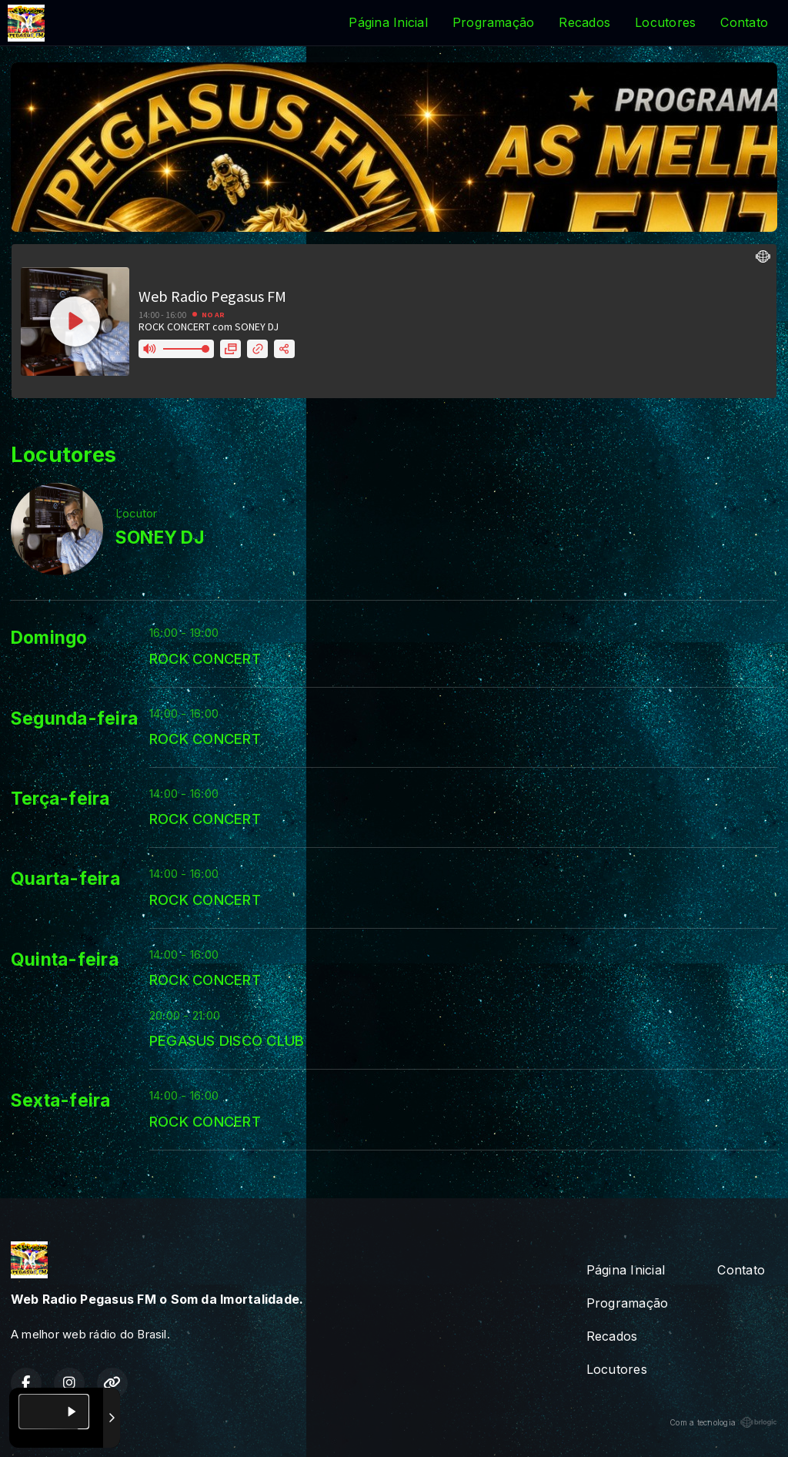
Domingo (49, 637)
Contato (744, 22)
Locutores (665, 22)
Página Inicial (388, 22)
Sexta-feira (61, 1100)
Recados (584, 22)
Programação (493, 22)
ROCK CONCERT (205, 658)
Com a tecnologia (723, 1422)
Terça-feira (60, 798)
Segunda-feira (74, 718)
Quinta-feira (65, 959)
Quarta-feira (65, 878)
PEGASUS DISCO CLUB (226, 1040)
